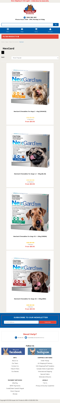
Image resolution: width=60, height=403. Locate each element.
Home (2, 42)
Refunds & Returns (45, 377)
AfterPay (15, 383)
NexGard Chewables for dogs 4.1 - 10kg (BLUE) (30, 174)
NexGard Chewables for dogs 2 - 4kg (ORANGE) (30, 111)
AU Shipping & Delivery (45, 363)
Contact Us (15, 366)
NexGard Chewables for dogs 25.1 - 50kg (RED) (30, 299)
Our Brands (15, 371)
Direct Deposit (15, 391)
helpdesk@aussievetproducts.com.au (34, 337)
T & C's (45, 383)
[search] (56, 24)
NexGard (21, 42)
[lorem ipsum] (27, 24)
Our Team (15, 363)
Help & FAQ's (15, 369)
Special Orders (45, 374)
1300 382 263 (30, 17)
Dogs (7, 42)
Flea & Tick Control (13, 42)
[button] (30, 119)
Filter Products (11, 36)
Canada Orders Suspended (45, 369)
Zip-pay (15, 394)
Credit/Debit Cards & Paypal (15, 388)
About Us (15, 360)
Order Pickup (45, 360)
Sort (2, 57)
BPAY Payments (15, 386)
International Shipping (45, 371)
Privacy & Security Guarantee (45, 386)
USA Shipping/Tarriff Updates (45, 366)
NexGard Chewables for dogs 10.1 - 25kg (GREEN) (30, 236)
